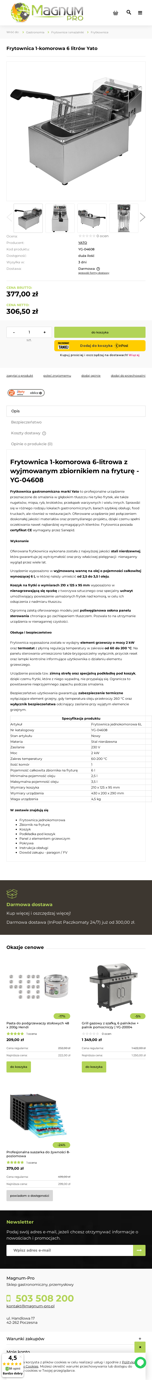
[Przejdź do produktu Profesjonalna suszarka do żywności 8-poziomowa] (38, 1122)
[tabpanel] (76, 656)
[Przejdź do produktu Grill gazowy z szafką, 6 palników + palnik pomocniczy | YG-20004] (114, 993)
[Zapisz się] (139, 1250)
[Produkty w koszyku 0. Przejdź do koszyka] (115, 12)
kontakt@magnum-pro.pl (30, 1306)
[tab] (76, 411)
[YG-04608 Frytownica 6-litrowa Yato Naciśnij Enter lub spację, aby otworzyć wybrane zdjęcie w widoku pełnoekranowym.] (76, 131)
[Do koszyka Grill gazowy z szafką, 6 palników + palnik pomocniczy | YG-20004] (94, 1066)
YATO (82, 243)
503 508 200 (43, 1298)
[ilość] (29, 332)
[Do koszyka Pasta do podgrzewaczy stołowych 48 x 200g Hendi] (18, 1066)
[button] (9, 218)
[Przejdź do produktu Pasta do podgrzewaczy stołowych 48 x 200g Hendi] (38, 993)
